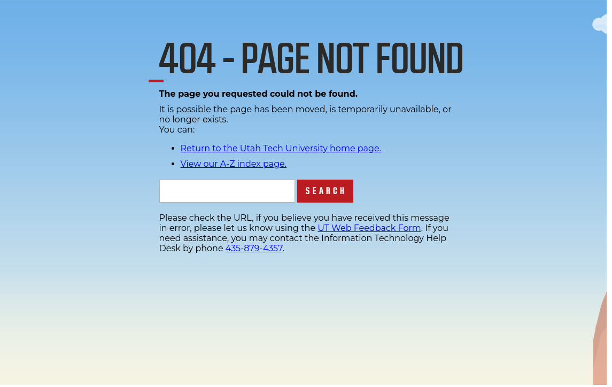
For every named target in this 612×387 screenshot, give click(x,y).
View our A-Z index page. (234, 164)
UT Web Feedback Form (369, 228)
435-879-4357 (254, 248)
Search (326, 191)
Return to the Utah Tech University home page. (281, 148)
